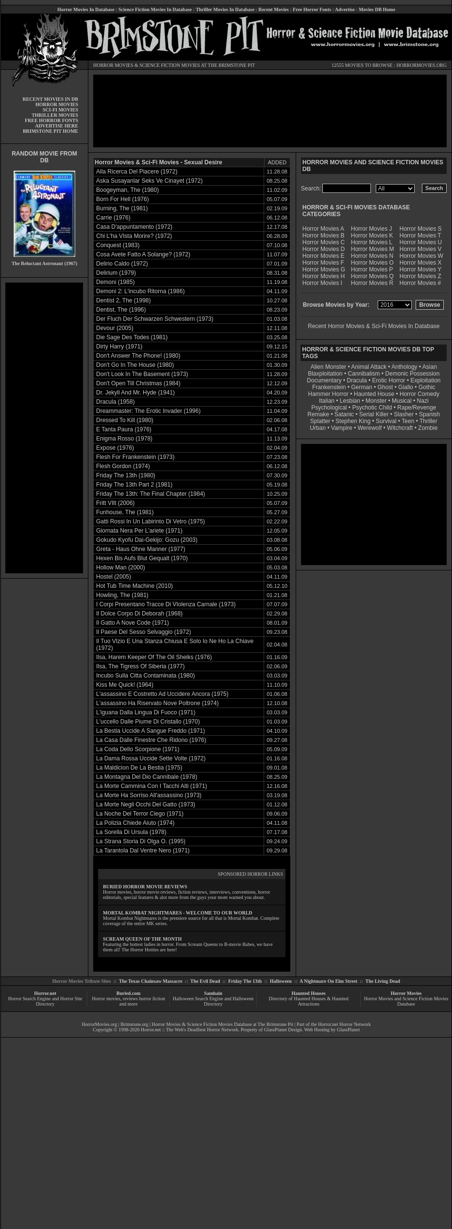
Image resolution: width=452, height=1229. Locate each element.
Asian (429, 366)
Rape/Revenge (416, 407)
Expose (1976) (115, 447)
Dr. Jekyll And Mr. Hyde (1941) (135, 392)
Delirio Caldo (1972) (122, 263)
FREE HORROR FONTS (51, 120)
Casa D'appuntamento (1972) (134, 226)
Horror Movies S (421, 228)
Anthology (404, 366)
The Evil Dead (205, 981)
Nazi (423, 400)
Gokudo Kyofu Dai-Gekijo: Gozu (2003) (147, 539)
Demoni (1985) (115, 282)
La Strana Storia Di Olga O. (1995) (140, 841)
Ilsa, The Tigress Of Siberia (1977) (140, 666)
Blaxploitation (325, 373)
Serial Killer (374, 414)
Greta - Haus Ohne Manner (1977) (140, 549)
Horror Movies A (323, 228)
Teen (408, 421)
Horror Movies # (420, 283)
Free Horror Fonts (312, 9)
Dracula (357, 380)
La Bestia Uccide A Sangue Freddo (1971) (150, 730)
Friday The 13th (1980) (125, 475)
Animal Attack (368, 366)
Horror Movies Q (372, 276)
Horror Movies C (323, 242)
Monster (376, 400)
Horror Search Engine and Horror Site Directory (45, 1001)
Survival (386, 421)
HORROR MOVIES (113, 65)
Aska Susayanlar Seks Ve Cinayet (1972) (149, 180)
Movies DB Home (377, 9)
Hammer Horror (328, 394)
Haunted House (374, 394)
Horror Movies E (323, 255)
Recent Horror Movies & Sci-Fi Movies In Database (373, 326)
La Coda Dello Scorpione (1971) (137, 749)
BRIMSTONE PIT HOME (50, 131)
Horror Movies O (372, 262)
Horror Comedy (419, 394)
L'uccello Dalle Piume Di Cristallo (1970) (148, 721)
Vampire (341, 428)
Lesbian (351, 400)
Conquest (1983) (117, 245)
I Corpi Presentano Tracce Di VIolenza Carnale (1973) (165, 604)
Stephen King (352, 421)
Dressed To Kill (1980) (124, 420)
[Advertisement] (44, 428)
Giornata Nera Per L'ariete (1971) (139, 530)
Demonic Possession (412, 373)
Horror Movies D (323, 249)
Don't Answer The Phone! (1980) (138, 355)
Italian (327, 400)
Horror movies (106, 998)
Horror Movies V (421, 249)
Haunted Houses (308, 993)
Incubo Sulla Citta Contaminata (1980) (145, 675)
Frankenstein (329, 387)
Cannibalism (364, 373)
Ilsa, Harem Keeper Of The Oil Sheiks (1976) (154, 657)
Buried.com (129, 993)
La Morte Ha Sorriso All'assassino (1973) (148, 795)
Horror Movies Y (420, 269)
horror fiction (152, 998)
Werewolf (369, 428)
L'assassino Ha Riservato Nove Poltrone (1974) (157, 703)
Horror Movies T (420, 235)
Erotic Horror (388, 380)
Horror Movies (406, 993)
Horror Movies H (323, 276)
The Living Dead (383, 981)
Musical (402, 400)
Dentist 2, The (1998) (123, 300)
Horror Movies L (371, 242)
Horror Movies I (322, 283)
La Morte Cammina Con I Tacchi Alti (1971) (151, 786)
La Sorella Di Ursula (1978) (131, 832)
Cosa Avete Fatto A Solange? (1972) (143, 254)
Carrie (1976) (113, 217)
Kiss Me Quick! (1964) (124, 684)
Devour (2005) (115, 328)
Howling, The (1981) (122, 595)
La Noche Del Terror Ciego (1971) (140, 813)
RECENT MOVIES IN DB (50, 99)
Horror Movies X (421, 262)
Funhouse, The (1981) (125, 512)
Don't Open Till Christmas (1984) (138, 383)
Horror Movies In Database (86, 9)
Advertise (345, 9)
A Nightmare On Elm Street (328, 981)
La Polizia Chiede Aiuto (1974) (135, 822)
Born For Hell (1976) (122, 199)
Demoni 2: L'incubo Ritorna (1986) (140, 291)
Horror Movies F (323, 262)
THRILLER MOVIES (55, 115)
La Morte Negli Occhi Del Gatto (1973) (145, 804)
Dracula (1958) (115, 401)
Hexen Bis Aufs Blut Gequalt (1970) (142, 558)
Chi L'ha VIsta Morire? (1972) (134, 236)
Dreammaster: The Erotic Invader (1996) (148, 411)
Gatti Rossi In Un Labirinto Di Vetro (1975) (150, 521)
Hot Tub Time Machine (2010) (134, 586)
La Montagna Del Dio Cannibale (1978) (146, 776)
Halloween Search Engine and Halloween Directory (213, 1001)
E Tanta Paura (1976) (123, 429)
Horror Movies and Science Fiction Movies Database (406, 1001)
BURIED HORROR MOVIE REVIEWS (145, 886)
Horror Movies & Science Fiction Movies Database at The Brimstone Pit (222, 1024)
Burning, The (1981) (122, 208)
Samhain (213, 993)
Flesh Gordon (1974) (123, 466)
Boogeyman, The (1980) (127, 190)
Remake (318, 414)
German (361, 387)
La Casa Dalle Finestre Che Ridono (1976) (151, 740)
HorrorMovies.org (99, 1024)
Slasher (404, 414)
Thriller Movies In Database (225, 9)
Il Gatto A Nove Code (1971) (132, 622)
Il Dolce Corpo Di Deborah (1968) (139, 613)
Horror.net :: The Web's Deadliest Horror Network (189, 1029)
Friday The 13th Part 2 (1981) (134, 484)
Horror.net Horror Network (344, 1024)
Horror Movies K (372, 235)
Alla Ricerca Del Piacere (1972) (136, 171)
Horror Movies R (372, 283)
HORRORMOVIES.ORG (421, 65)
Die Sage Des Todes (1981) (131, 337)
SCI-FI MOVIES (60, 109)
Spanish (429, 414)
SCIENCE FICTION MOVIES (169, 65)
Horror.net (45, 993)
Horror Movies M (372, 249)
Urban (318, 428)
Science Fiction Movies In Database (155, 9)
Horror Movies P (372, 269)
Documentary (324, 380)
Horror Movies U (421, 242)
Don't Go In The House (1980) (135, 365)
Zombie (427, 428)
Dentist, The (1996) (121, 309)
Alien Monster (328, 366)
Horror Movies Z (420, 276)
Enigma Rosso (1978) (124, 438)
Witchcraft (400, 428)
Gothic (427, 387)
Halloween (281, 981)
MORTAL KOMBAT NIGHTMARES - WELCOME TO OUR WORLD (177, 912)
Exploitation (425, 380)
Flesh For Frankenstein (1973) (135, 457)
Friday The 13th (245, 981)
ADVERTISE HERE (56, 125)
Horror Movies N (372, 255)
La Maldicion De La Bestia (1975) (139, 767)
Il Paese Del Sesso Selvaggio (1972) (143, 632)
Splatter (320, 421)
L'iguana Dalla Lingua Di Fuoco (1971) (145, 712)
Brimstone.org (134, 1024)
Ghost (385, 387)
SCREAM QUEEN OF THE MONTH (142, 939)
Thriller (428, 421)
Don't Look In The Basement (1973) (142, 374)
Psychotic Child (372, 407)
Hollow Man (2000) (120, 567)
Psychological (329, 407)
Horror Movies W (421, 255)
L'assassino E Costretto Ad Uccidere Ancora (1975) (162, 694)
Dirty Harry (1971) (119, 346)
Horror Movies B (323, 235)
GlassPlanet (348, 1029)
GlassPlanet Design (283, 1029)
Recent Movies (273, 9)
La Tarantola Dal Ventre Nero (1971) (143, 850)
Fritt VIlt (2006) (115, 503)
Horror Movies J (371, 228)
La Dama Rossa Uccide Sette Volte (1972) (150, 758)
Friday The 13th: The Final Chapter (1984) (150, 493)
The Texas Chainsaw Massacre (151, 981)
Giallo (405, 387)
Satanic (344, 414)
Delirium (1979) (116, 272)
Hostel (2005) (113, 576)
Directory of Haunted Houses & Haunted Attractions (309, 1001)
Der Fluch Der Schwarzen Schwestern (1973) (154, 318)
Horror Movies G (323, 269)
